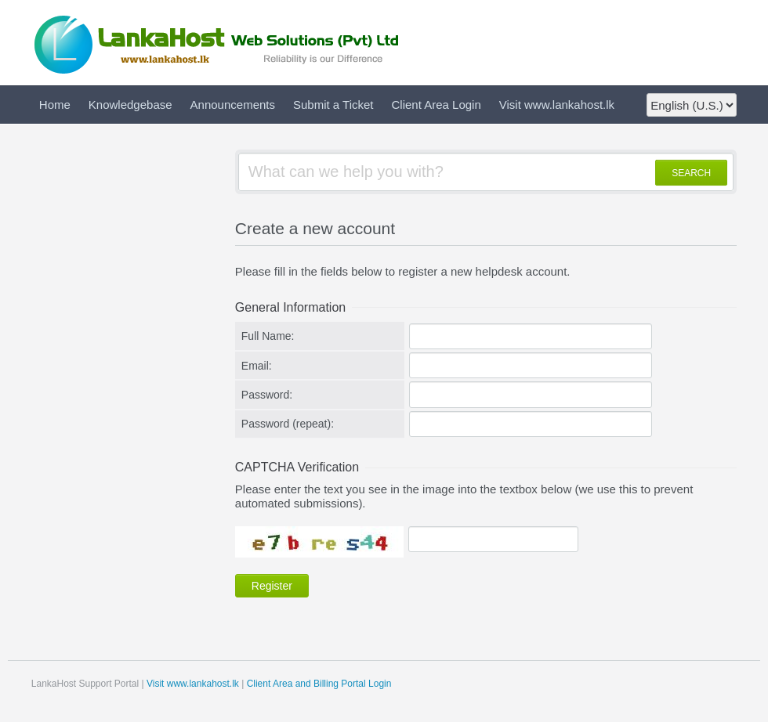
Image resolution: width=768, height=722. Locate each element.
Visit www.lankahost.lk (556, 104)
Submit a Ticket (333, 104)
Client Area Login (436, 104)
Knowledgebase (130, 104)
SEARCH (691, 173)
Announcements (232, 104)
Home (55, 104)
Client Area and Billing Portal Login (319, 683)
